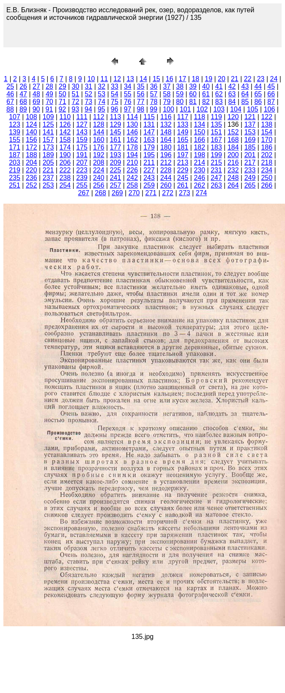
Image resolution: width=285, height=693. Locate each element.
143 (82, 132)
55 (128, 94)
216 (233, 162)
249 (250, 177)
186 (266, 147)
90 (36, 109)
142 (65, 132)
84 (232, 101)
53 (101, 94)
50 (62, 94)
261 (183, 185)
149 (183, 132)
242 (132, 177)
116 (166, 116)
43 (245, 86)
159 (82, 139)
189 (48, 154)
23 (261, 78)
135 (216, 124)
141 (48, 132)
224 (98, 170)
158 (65, 139)
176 (98, 147)
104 (235, 109)
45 (271, 86)
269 (117, 192)
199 (216, 154)
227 (149, 170)
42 (232, 86)
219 (14, 170)
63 (232, 94)
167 (216, 139)
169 (250, 139)
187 (14, 154)
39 (193, 86)
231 (216, 170)
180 (166, 147)
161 (115, 139)
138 (266, 124)
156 (31, 139)
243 (149, 177)
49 (49, 94)
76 (128, 101)
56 (141, 94)
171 (14, 147)
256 (98, 185)
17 (182, 78)
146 (132, 132)
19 (208, 78)
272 (167, 192)
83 (219, 101)
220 (31, 170)
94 (88, 109)
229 (183, 170)
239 (82, 177)
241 (115, 177)
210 (132, 162)
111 (82, 116)
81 (193, 101)
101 (185, 109)
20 (221, 78)
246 (199, 177)
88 (10, 109)
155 (14, 139)
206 (65, 162)
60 (193, 94)
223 (82, 170)
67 (10, 101)
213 (183, 162)
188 (31, 154)
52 (88, 94)
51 (75, 94)
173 (48, 147)
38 (180, 86)
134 (199, 124)
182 (199, 147)
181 (183, 147)
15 (156, 78)
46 (10, 94)
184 (233, 147)
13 (130, 78)
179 (149, 147)
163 (149, 139)
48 (36, 94)
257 (115, 185)
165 (183, 139)
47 (23, 94)
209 (115, 162)
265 (250, 185)
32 (101, 86)
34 (128, 86)
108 (31, 116)
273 (184, 192)
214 (199, 162)
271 (151, 192)
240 (98, 177)
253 (48, 185)
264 (233, 185)
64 (245, 94)
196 (166, 154)
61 (206, 94)
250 (266, 177)
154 (266, 132)
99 (153, 109)
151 (216, 132)
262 (199, 185)
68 (23, 101)
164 (166, 139)
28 (49, 86)
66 (271, 94)
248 (233, 177)
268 (100, 192)
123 (14, 124)
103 (219, 109)
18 (195, 78)
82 (206, 101)
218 (266, 162)
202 (266, 154)
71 (62, 101)
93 (75, 109)
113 (115, 116)
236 (31, 177)
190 (65, 154)
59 (180, 94)
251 (14, 185)
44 (258, 86)
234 (266, 170)
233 (250, 170)
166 (199, 139)
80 (180, 101)
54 (114, 94)
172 (31, 147)
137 (250, 124)
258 (132, 185)
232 (233, 170)
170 (266, 139)
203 (14, 162)
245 (183, 177)
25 (10, 86)
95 (101, 109)
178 (132, 147)
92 (62, 109)
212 (166, 162)
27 (36, 86)
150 (199, 132)
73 (88, 101)
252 (31, 185)
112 (98, 116)
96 (114, 109)
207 (82, 162)
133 (183, 124)
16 (169, 78)
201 (250, 154)
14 (143, 78)
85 (245, 101)
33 (114, 86)
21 (234, 78)
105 (252, 109)
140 (31, 132)
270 (134, 192)
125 (48, 124)
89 (23, 109)
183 (216, 147)
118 (199, 116)
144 (98, 132)
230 (199, 170)
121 (250, 116)
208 (98, 162)
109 (48, 116)
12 (117, 78)
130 (132, 124)
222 (65, 170)
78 (154, 101)
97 (128, 109)
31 (88, 86)
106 (269, 109)
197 (183, 154)
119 (216, 116)
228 (166, 170)
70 (49, 101)
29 (62, 86)
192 (98, 154)
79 (166, 101)
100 (168, 109)
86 (258, 101)
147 (149, 132)
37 (166, 86)
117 (183, 116)
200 (233, 154)
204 (31, 162)
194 (132, 154)
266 (266, 185)
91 (49, 109)
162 (132, 139)
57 (154, 94)
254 (65, 185)
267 (84, 192)
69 (36, 101)
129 (115, 124)
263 (216, 185)
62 (219, 94)
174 (65, 147)
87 (271, 101)
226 (132, 170)
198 (199, 154)
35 (141, 86)
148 (166, 132)
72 (75, 101)
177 (115, 147)
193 (115, 154)
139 (14, 132)
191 (82, 154)
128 (98, 124)
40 (206, 86)
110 (65, 116)
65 (258, 94)
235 (14, 177)
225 (115, 170)
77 (141, 101)
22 (248, 78)
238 (65, 177)
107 (14, 116)
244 (166, 177)
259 (149, 185)
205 (48, 162)
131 (149, 124)
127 (82, 124)
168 (233, 139)
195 (149, 154)
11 (104, 78)
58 (166, 94)
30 (75, 86)
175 (82, 147)
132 (166, 124)
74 (101, 101)
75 (114, 101)
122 (266, 116)
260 (166, 185)
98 (140, 109)
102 (202, 109)
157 (48, 139)
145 (115, 132)
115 (149, 116)
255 (82, 185)
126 (65, 124)
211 (149, 162)
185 (250, 147)
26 (23, 86)
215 (216, 162)
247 (216, 177)
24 (273, 78)
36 (154, 86)
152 (233, 132)
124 (31, 124)
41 (219, 86)
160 (98, 139)
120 (233, 116)
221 (48, 170)
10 (91, 78)
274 (201, 192)
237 (48, 177)
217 (250, 162)
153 (250, 132)
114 (132, 116)
